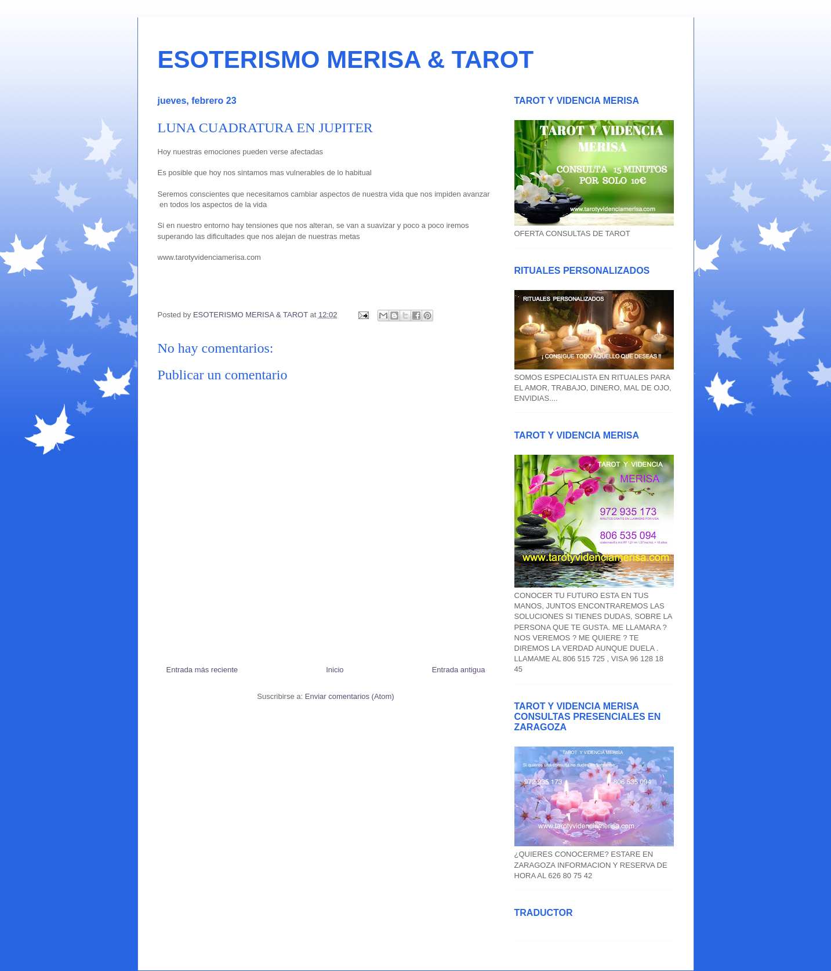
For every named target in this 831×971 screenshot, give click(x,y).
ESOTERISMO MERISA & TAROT (346, 59)
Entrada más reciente (202, 669)
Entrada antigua (458, 669)
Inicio (334, 669)
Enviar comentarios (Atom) (349, 696)
